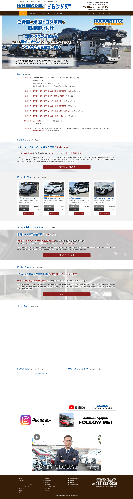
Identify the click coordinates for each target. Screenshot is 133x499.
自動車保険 (47, 484)
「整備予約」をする (66, 255)
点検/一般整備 (48, 480)
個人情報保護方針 (74, 484)
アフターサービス (74, 13)
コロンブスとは (23, 482)
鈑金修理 (47, 482)
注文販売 (21, 490)
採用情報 (72, 482)
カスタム (47, 490)
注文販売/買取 (58, 13)
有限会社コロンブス (41, 374)
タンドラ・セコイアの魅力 (25, 484)
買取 (20, 492)
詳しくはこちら (28, 213)
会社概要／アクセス (105, 13)
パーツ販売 (47, 488)
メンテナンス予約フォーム (51, 486)
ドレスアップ (89, 13)
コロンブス (45, 13)
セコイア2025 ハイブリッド (42, 121)
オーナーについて (74, 480)
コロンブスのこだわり (24, 486)
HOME (23, 13)
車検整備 (47, 478)
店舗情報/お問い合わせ (75, 478)
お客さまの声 (22, 488)
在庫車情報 (33, 13)
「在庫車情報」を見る (66, 167)
